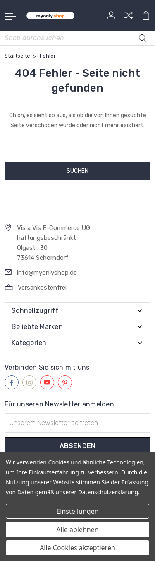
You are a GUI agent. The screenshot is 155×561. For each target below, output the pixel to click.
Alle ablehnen (77, 529)
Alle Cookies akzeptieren (77, 547)
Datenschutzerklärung (108, 492)
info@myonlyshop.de (47, 272)
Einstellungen (77, 511)
